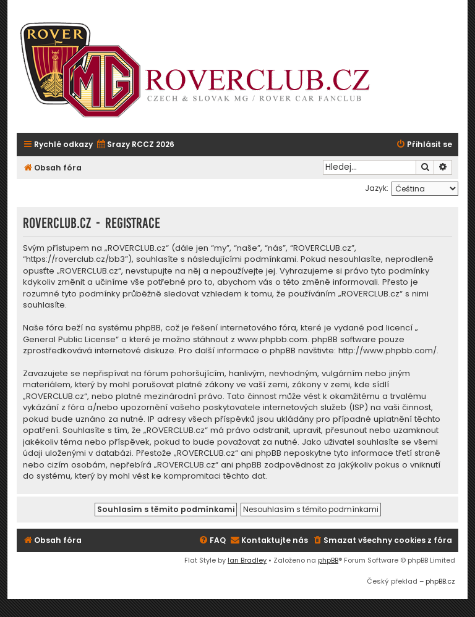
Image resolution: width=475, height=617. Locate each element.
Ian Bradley (247, 560)
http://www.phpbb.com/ (387, 350)
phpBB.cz (440, 581)
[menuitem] (135, 144)
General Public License (69, 339)
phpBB (328, 560)
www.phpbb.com (272, 339)
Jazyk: (376, 188)
